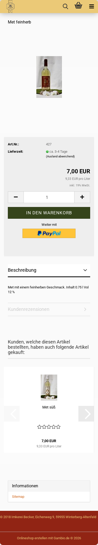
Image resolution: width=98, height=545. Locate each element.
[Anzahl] (49, 197)
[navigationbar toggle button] (91, 6)
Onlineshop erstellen (32, 538)
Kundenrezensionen (28, 309)
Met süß (48, 407)
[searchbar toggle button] (65, 6)
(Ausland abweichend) (60, 156)
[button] (16, 197)
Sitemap (18, 497)
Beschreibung (22, 270)
